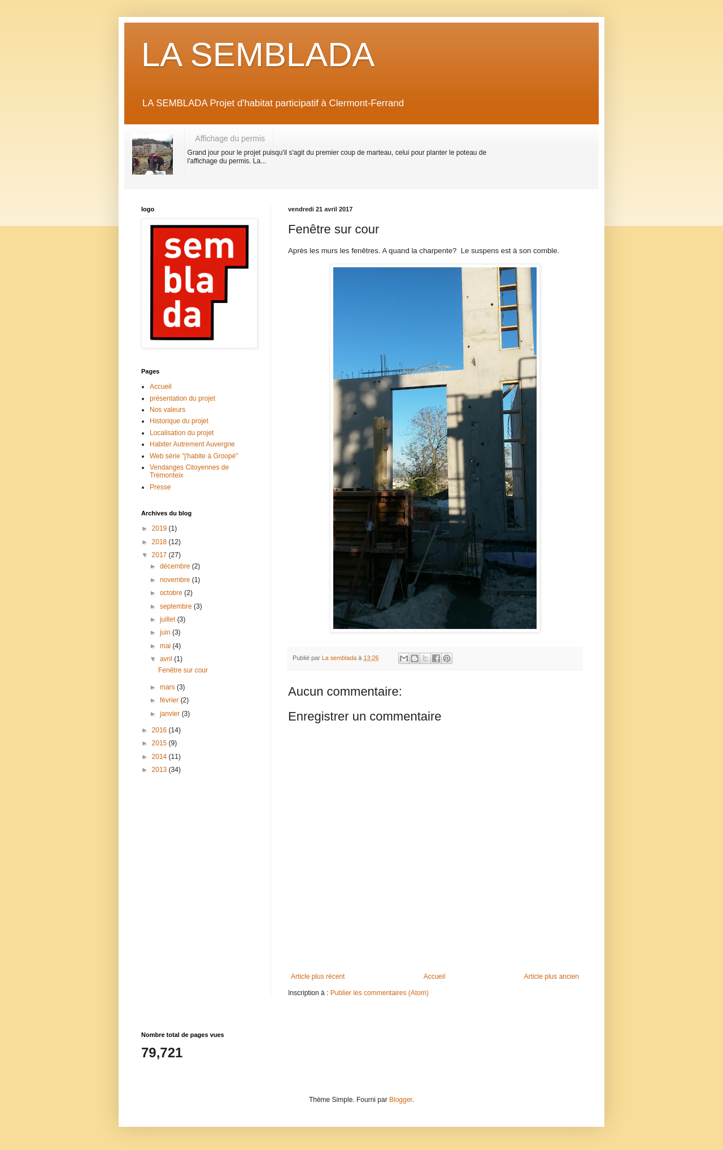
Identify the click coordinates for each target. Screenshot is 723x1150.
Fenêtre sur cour (183, 670)
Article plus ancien (551, 976)
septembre (177, 606)
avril (167, 659)
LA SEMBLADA (258, 54)
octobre (172, 593)
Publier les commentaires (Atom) (379, 993)
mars (168, 687)
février (170, 700)
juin (166, 632)
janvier (171, 714)
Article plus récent (318, 976)
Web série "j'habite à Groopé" (194, 456)
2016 (160, 730)
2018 (160, 542)
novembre (176, 580)
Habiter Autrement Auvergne (192, 444)
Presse (160, 487)
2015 (160, 743)
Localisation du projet (182, 433)
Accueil (435, 976)
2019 (160, 528)
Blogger (400, 1100)
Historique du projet (179, 421)
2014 (160, 757)
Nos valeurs (167, 410)
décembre (176, 566)
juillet (168, 619)
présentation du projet (182, 398)
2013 (160, 770)
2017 (160, 555)
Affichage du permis (230, 138)
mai (166, 646)
